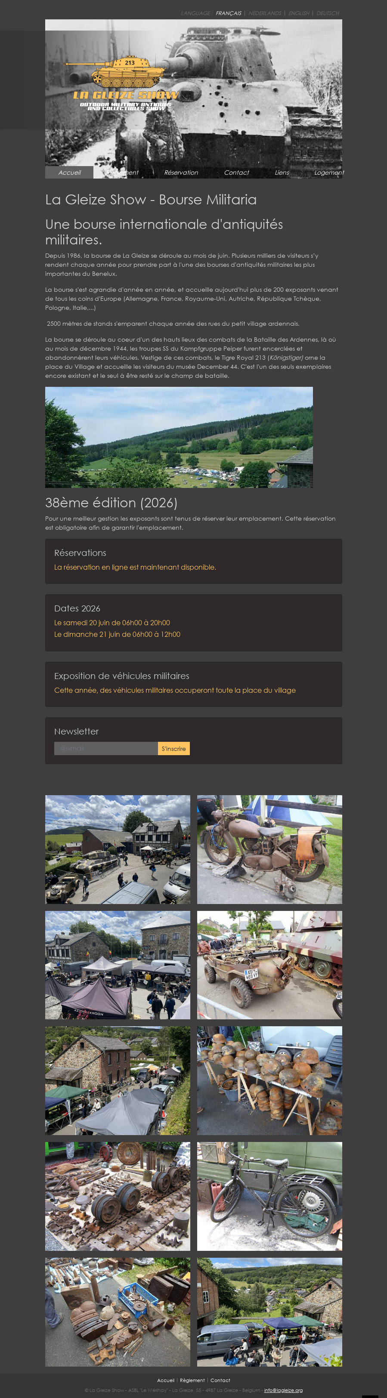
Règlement (122, 172)
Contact (236, 172)
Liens (281, 172)
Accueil (69, 172)
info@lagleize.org (283, 1390)
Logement (329, 172)
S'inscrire (174, 748)
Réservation (181, 172)
